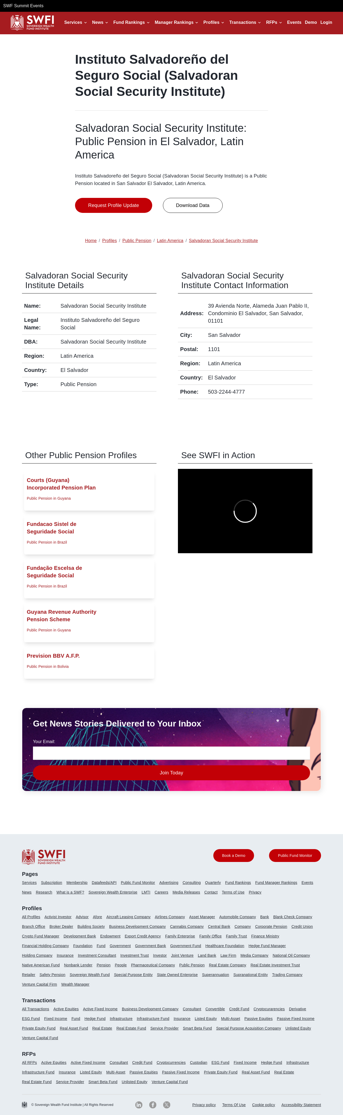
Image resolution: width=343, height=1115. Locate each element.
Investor (160, 955)
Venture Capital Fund (40, 1038)
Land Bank (207, 955)
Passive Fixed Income (295, 1018)
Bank (264, 917)
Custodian (198, 1062)
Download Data (193, 205)
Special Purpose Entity (133, 975)
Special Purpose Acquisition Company (248, 1028)
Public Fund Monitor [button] (295, 855)
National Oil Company (291, 955)
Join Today (171, 772)
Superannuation (215, 975)
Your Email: (44, 741)
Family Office (210, 936)
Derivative (297, 1009)
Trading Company (287, 975)
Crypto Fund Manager (40, 936)
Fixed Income (55, 1018)
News (97, 22)
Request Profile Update (113, 205)
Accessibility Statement (301, 1105)
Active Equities (66, 1009)
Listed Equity (206, 1018)
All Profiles (31, 917)
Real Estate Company (227, 965)
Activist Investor (58, 917)
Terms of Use (233, 892)
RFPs (271, 22)
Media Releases (186, 892)
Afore (97, 917)
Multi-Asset (230, 1018)
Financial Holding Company (45, 946)
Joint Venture (182, 955)
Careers (161, 892)
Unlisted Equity (298, 1028)
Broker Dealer (61, 926)
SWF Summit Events (23, 5)
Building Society (91, 926)
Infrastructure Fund (153, 1018)
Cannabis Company (187, 926)
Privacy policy (204, 1105)
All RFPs (29, 1062)
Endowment (110, 936)
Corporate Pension (271, 926)
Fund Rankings (129, 22)
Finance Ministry (265, 936)
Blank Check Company (292, 917)
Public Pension (192, 965)
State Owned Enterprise (177, 975)
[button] (76, 22)
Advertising (168, 882)
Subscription (51, 882)
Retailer (28, 975)
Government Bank (150, 946)
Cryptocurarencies (269, 1009)
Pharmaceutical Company (153, 965)
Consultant (192, 1009)
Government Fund (185, 946)
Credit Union (302, 926)
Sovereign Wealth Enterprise (112, 892)
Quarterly (213, 882)
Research (44, 892)
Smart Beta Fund (197, 1028)
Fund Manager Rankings (276, 882)
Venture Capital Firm (39, 984)
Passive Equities (258, 1018)
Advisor (82, 917)
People (121, 965)
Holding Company (37, 955)
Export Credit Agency (143, 936)
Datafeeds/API (104, 882)
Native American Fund (41, 965)
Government (120, 946)
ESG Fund (31, 1018)
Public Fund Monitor (138, 882)
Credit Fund (239, 1009)
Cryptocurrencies (171, 1062)
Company (242, 926)
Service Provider (164, 1028)
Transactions (242, 22)
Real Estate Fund (131, 1028)
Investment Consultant (97, 955)
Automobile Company (237, 917)
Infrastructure (121, 1018)
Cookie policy (263, 1105)
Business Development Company (137, 926)
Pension (104, 965)
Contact (211, 892)
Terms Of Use (234, 1105)
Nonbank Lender (78, 965)
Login (326, 22)
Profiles (211, 22)
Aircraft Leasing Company (128, 917)
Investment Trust (134, 955)
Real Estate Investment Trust (275, 965)
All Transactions (35, 1009)
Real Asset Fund (74, 1028)
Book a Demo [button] (233, 855)
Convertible (215, 1009)
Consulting (192, 882)
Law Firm (228, 955)
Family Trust (236, 936)
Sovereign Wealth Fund (90, 975)
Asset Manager (202, 917)
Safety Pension (52, 975)
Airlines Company (170, 917)
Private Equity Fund (38, 1028)
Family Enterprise (180, 936)
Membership (77, 882)
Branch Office (33, 926)
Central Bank (219, 926)
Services (73, 22)
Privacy (255, 892)
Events (294, 22)
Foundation (82, 946)
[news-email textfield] (171, 753)
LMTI (146, 892)
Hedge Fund (95, 1018)
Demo (311, 22)
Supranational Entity (250, 975)
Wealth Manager (75, 984)
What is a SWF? (70, 892)
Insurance (65, 955)
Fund (101, 946)
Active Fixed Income (100, 1009)
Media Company (254, 955)
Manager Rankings (174, 22)
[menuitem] (31, 885)
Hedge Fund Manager (267, 946)
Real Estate (102, 1028)
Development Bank (80, 936)
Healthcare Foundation (225, 946)
